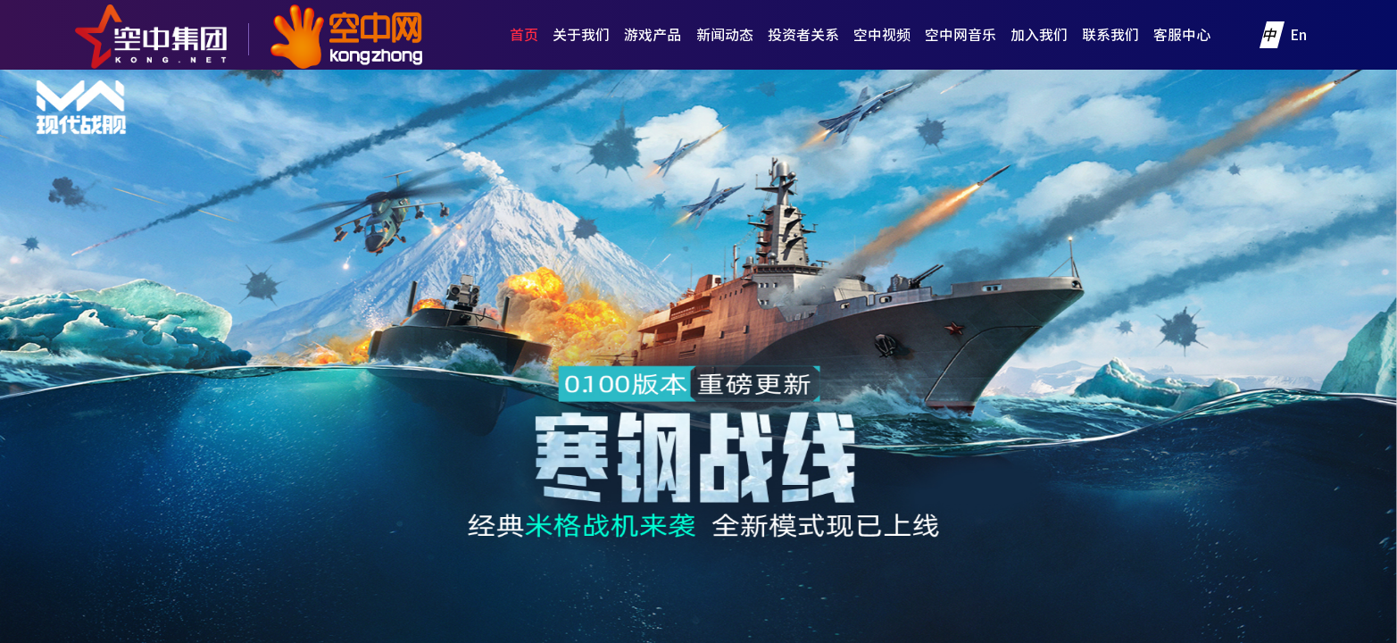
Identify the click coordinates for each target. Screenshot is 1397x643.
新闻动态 (724, 35)
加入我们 (1039, 35)
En (1298, 35)
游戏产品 (652, 35)
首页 (524, 35)
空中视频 (882, 35)
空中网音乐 (960, 35)
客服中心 (1181, 35)
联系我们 (1110, 35)
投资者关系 (803, 35)
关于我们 (581, 35)
